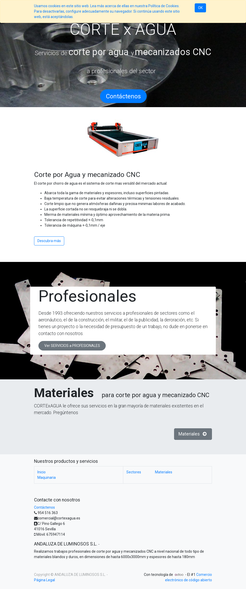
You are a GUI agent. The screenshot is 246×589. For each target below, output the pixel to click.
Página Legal (44, 580)
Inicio (41, 472)
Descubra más (49, 241)
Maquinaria (46, 477)
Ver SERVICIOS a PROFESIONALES (72, 346)
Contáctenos (44, 507)
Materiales (193, 434)
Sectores (140, 472)
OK (200, 8)
